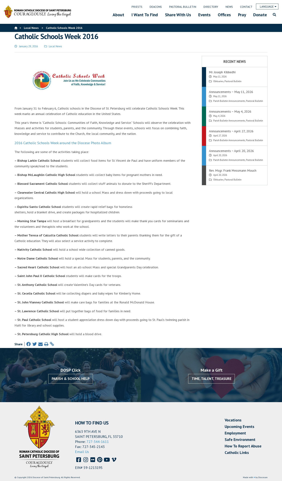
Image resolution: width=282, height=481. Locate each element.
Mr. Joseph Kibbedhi (222, 72)
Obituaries (218, 81)
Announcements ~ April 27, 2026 (231, 131)
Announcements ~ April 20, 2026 (231, 151)
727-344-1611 (98, 441)
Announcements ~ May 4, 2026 (230, 111)
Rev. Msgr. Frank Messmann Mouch (232, 170)
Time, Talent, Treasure (211, 378)
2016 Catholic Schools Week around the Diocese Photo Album (62, 143)
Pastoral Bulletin (233, 81)
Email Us (82, 451)
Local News (55, 46)
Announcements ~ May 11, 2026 (231, 92)
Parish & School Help (70, 378)
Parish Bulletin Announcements (229, 101)
